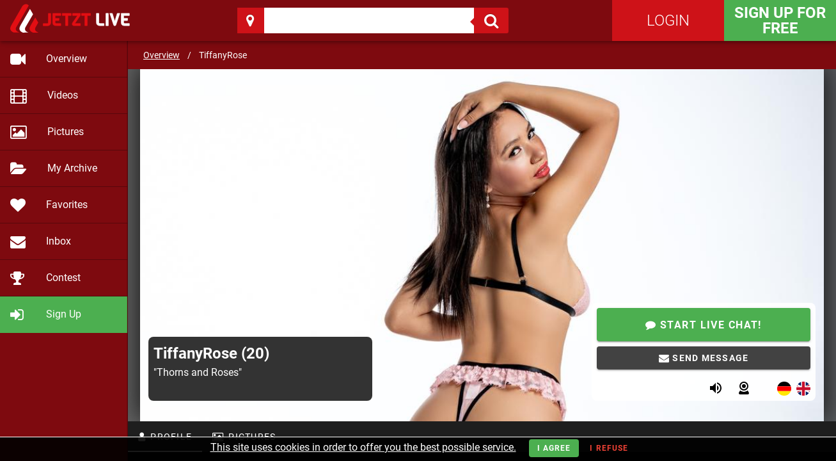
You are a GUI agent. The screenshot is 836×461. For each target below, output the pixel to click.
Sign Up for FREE (780, 20)
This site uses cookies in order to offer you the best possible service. (363, 447)
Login (668, 20)
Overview (161, 55)
